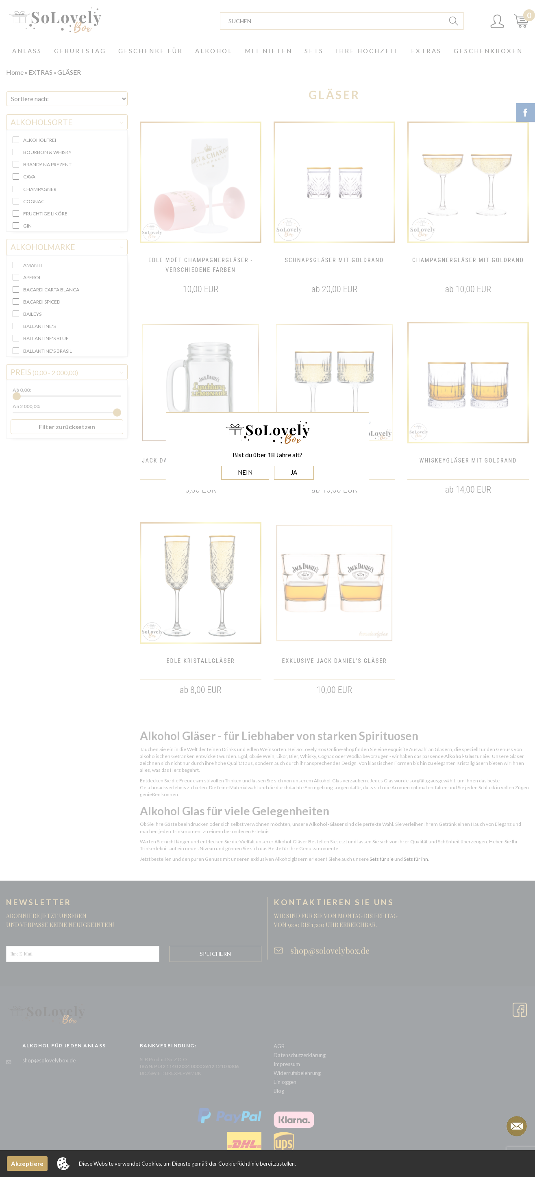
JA (294, 472)
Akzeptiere (27, 1163)
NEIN (245, 472)
